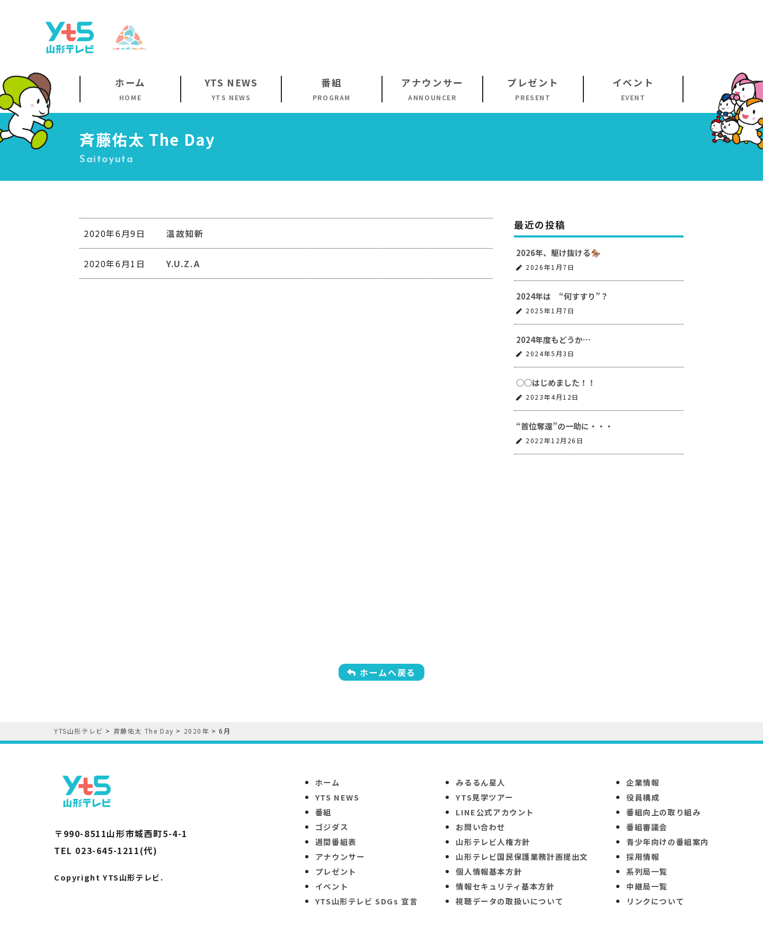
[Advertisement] (533, 36)
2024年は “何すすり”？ (562, 296)
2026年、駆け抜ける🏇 (558, 252)
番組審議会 (647, 826)
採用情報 (642, 856)
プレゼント (336, 871)
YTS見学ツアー (484, 797)
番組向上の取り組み (663, 811)
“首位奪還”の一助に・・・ (564, 426)
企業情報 (642, 782)
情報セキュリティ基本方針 (505, 886)
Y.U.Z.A (183, 263)
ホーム (327, 782)
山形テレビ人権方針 (493, 841)
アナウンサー (340, 856)
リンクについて (655, 901)
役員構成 (642, 797)
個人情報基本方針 (489, 871)
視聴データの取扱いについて (509, 901)
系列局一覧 (647, 871)
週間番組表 (336, 841)
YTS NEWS (337, 797)
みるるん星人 (480, 782)
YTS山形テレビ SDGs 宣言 (366, 901)
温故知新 (184, 233)
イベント (331, 886)
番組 (323, 811)
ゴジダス (331, 826)
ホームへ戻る (381, 672)
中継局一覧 (647, 886)
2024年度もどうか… (553, 339)
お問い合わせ (480, 826)
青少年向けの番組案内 (667, 841)
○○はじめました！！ (556, 382)
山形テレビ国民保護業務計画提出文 (522, 856)
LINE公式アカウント (495, 811)
